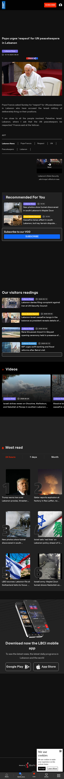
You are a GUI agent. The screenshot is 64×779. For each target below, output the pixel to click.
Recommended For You (25, 197)
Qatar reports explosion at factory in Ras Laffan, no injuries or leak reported (46, 500)
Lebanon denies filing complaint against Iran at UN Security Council (40, 304)
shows (46, 775)
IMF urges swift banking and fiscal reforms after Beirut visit (37, 348)
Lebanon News (29, 204)
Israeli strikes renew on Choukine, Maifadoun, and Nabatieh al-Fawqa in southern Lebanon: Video (25, 406)
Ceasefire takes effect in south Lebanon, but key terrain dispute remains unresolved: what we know (40, 222)
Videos (12, 369)
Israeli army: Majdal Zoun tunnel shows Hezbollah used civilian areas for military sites (48, 584)
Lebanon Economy (29, 343)
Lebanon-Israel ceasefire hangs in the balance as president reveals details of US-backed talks (40, 319)
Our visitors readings (20, 293)
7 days (33, 457)
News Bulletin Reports (32, 216)
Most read (14, 447)
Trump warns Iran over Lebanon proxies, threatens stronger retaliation (15, 500)
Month (55, 457)
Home (7, 776)
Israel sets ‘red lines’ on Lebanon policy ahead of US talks (47, 542)
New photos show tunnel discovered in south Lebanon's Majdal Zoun (40, 209)
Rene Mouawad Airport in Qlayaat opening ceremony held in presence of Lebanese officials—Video (40, 334)
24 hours (10, 457)
